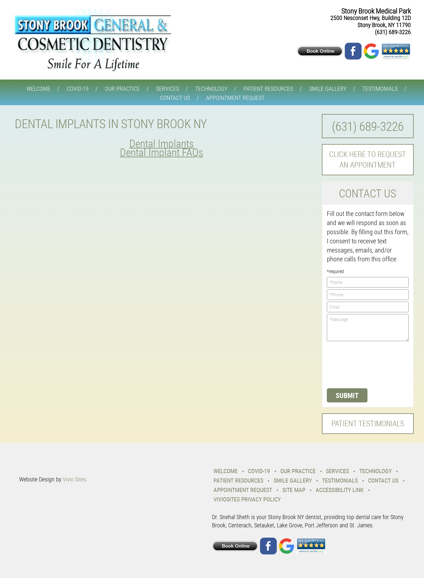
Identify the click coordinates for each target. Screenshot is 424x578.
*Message (368, 327)
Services (167, 89)
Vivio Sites (74, 479)
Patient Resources (268, 89)
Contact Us (175, 98)
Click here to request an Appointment (367, 159)
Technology (211, 89)
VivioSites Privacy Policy (247, 499)
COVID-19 (78, 89)
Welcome (38, 89)
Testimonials (380, 89)
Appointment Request (235, 98)
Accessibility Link (340, 490)
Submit (347, 395)
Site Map (293, 490)
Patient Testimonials (368, 423)
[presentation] (351, 364)
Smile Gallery (327, 89)
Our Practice (122, 89)
